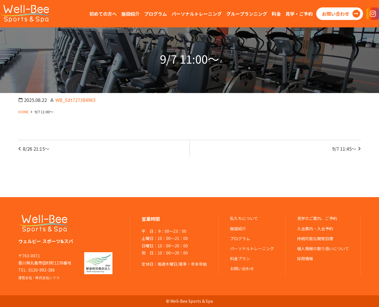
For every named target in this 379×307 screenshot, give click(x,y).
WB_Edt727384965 (75, 99)
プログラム (240, 238)
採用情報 (305, 258)
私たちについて (244, 218)
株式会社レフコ (47, 277)
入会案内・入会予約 (315, 228)
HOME (23, 111)
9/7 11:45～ (344, 148)
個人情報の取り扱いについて (323, 248)
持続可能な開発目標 (315, 238)
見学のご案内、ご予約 (317, 218)
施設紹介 (238, 228)
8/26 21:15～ (36, 148)
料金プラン (240, 258)
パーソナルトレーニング (252, 248)
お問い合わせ (242, 268)
